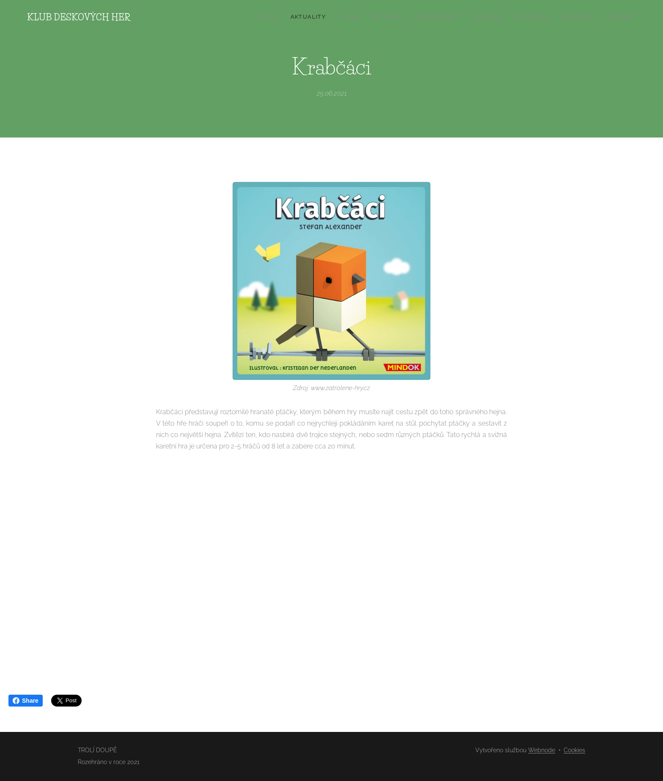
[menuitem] (530, 17)
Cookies (574, 750)
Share (25, 700)
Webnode (541, 750)
